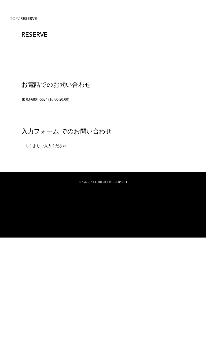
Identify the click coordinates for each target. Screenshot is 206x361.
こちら (27, 270)
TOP (14, 142)
